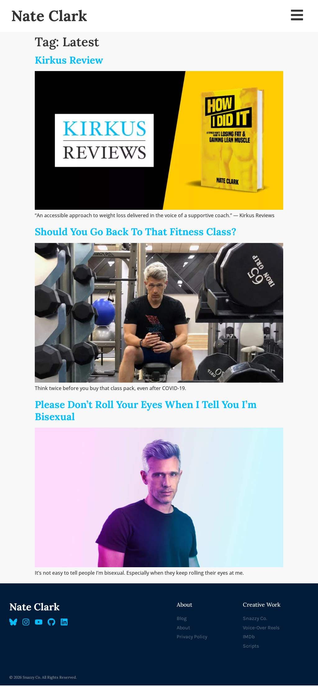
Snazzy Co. (255, 620)
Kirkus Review (69, 61)
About (183, 629)
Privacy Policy (192, 638)
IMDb (249, 638)
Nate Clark (49, 16)
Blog (182, 620)
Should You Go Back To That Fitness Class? (135, 233)
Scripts (251, 647)
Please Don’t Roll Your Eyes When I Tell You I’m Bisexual (146, 412)
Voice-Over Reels (261, 629)
